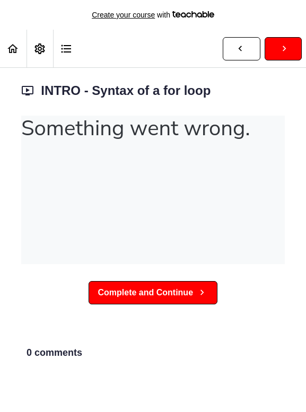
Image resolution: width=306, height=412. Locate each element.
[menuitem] (40, 48)
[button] (13, 48)
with (153, 15)
